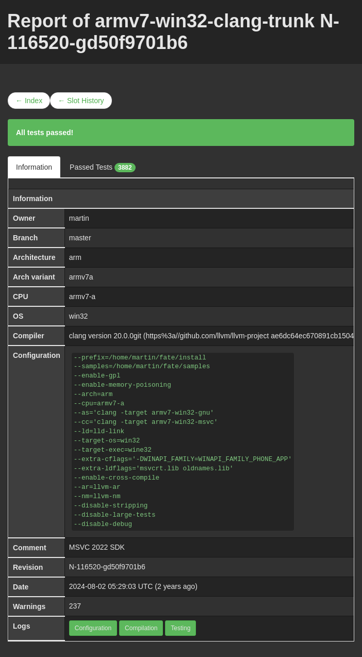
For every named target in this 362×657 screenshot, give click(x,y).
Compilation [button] (141, 628)
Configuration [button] (93, 628)
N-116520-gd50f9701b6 (107, 567)
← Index (28, 100)
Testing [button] (180, 628)
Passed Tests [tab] (103, 167)
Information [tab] (34, 167)
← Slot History (81, 100)
